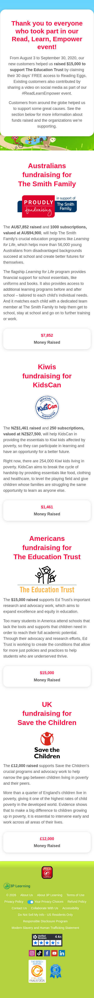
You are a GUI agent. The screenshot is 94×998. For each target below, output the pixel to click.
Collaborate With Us (44, 908)
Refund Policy (77, 901)
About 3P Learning (49, 895)
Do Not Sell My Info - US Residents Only (45, 914)
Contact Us (19, 908)
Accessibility (70, 908)
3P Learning (16, 886)
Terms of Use (75, 895)
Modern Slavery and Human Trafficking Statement (45, 928)
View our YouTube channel (54, 953)
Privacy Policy (13, 901)
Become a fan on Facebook (47, 953)
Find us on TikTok (39, 953)
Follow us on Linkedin (62, 953)
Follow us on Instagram (32, 953)
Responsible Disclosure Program (45, 921)
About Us (26, 895)
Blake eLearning (47, 872)
